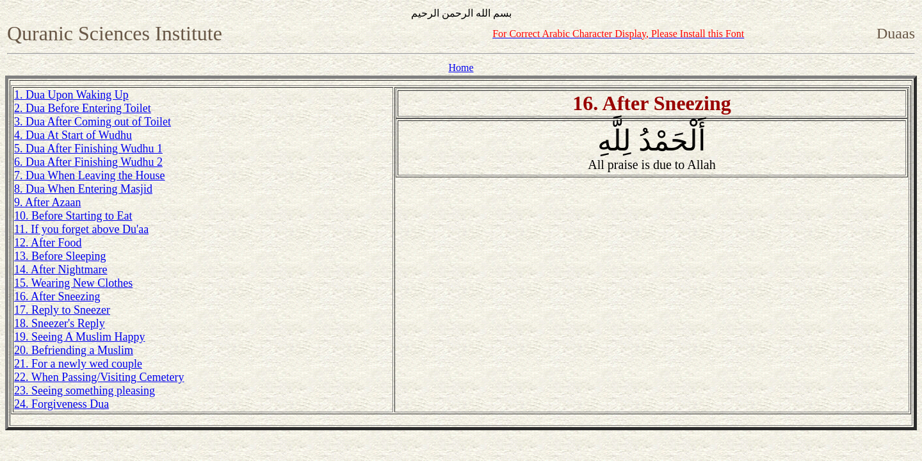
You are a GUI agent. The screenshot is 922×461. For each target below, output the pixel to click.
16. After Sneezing (57, 296)
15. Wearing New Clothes (73, 283)
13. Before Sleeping (60, 256)
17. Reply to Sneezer (62, 309)
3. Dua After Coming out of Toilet (92, 121)
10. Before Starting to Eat (73, 215)
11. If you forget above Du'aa (81, 229)
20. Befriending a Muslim (73, 350)
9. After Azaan (47, 202)
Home (460, 67)
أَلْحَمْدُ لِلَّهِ (651, 148)
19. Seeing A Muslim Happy (79, 336)
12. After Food (48, 242)
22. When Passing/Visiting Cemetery (99, 377)
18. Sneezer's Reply (59, 323)
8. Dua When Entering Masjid (83, 188)
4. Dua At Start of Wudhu (73, 135)
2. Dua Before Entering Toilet (82, 108)
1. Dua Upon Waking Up (71, 94)
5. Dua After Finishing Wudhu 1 (88, 148)
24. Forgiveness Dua (61, 404)
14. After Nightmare (60, 269)
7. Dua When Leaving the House (89, 175)
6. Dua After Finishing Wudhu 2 (88, 162)
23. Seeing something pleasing (84, 390)
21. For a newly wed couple (78, 363)
